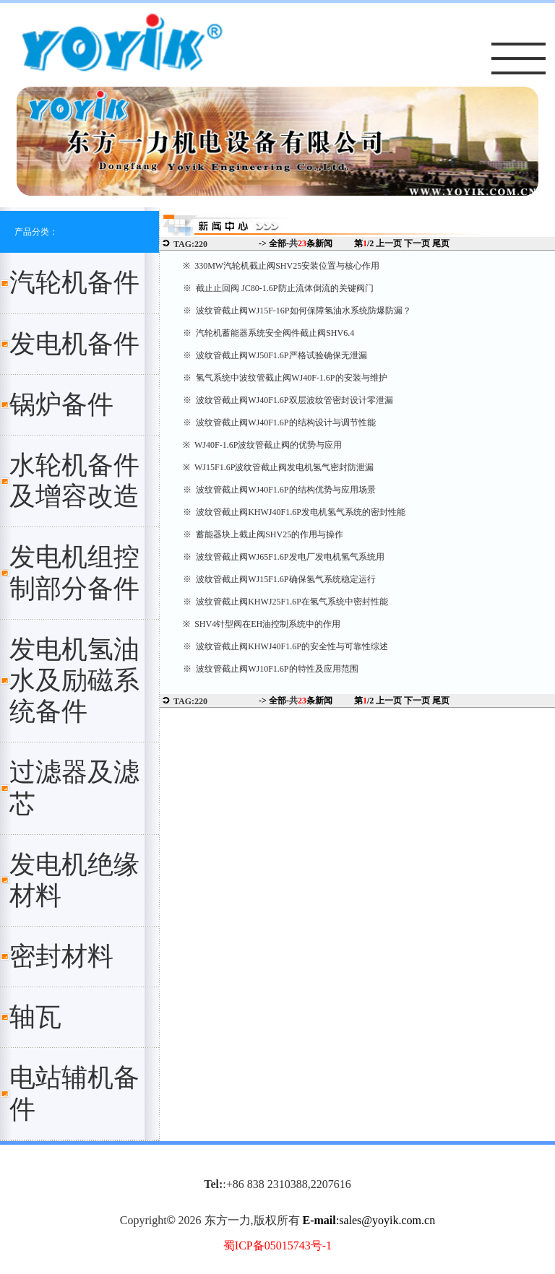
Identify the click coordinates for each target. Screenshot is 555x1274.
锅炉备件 (61, 404)
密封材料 (61, 956)
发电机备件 (74, 343)
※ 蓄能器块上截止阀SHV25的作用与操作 (263, 534)
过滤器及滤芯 (74, 788)
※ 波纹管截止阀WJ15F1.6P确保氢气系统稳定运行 (279, 579)
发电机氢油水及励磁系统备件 (74, 680)
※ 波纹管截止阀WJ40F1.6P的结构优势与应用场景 (279, 490)
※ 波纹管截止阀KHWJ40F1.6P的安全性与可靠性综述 (285, 646)
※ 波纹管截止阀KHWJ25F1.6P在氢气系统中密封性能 (285, 602)
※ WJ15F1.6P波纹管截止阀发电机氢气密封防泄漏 (278, 467)
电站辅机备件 (74, 1093)
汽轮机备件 (74, 282)
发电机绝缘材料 (74, 880)
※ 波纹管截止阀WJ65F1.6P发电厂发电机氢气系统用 (283, 557)
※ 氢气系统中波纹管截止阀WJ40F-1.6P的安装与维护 (285, 378)
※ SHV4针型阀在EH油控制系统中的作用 (261, 624)
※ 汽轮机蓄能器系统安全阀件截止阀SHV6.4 (268, 333)
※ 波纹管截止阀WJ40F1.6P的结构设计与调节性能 (279, 422)
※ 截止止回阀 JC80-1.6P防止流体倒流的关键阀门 (278, 288)
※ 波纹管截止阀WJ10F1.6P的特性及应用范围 (270, 669)
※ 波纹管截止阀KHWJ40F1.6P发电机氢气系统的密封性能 (294, 512)
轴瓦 (35, 1016)
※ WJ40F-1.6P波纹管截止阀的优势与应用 (262, 445)
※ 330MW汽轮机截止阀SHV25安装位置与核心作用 (281, 266)
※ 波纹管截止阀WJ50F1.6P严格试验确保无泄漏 (274, 355)
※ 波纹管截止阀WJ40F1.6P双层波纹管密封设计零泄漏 (287, 400)
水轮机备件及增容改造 (74, 481)
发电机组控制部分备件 (74, 572)
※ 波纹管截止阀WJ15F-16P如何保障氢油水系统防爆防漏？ (296, 311)
